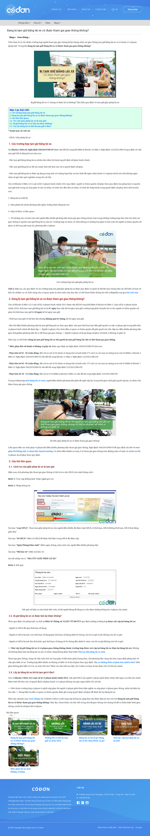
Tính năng (72, 9)
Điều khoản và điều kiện (107, 827)
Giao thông (22, 37)
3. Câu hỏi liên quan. (19, 118)
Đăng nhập (133, 9)
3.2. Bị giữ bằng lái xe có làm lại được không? (30, 123)
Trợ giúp (138, 827)
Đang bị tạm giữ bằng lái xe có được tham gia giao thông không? (23, 740)
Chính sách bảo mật (126, 827)
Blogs (56, 23)
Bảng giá (86, 9)
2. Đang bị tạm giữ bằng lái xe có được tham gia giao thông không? (40, 115)
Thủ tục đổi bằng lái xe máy (91, 651)
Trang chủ (56, 9)
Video (47, 23)
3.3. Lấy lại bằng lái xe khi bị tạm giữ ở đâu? (30, 126)
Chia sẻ (37, 23)
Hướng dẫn (100, 9)
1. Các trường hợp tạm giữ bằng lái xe (27, 112)
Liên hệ (114, 9)
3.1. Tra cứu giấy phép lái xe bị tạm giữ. (28, 121)
